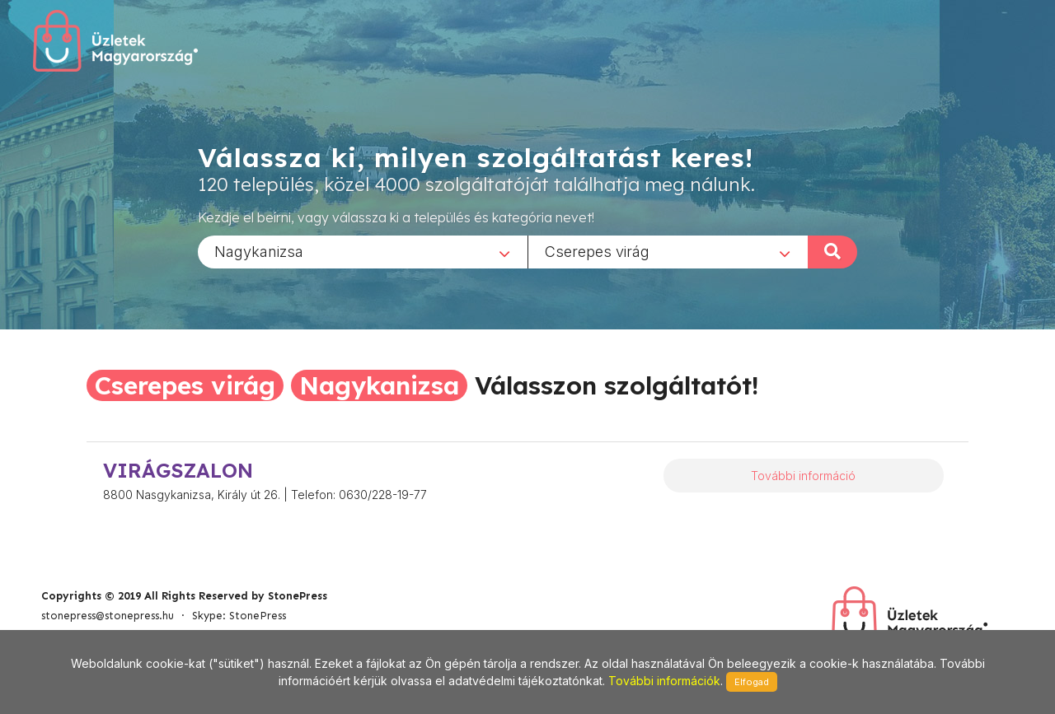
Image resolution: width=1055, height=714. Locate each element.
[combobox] (363, 251)
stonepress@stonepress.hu (107, 615)
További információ (803, 476)
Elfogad (751, 682)
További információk (664, 681)
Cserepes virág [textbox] (597, 250)
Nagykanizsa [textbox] (258, 250)
